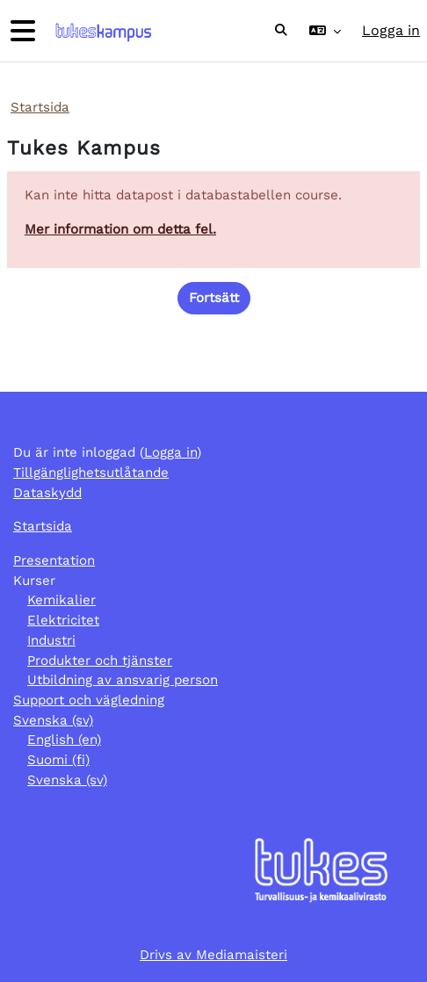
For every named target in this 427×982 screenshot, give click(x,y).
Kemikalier (61, 600)
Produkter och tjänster (99, 660)
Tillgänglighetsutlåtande (91, 472)
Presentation (54, 560)
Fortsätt (214, 298)
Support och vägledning (88, 700)
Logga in (391, 30)
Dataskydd (47, 493)
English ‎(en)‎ (64, 739)
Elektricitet (63, 620)
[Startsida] (101, 31)
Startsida (40, 107)
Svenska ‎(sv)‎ (53, 720)
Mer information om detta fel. (120, 229)
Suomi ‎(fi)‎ (58, 760)
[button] (281, 31)
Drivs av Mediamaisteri (213, 955)
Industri (51, 640)
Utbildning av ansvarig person (122, 680)
